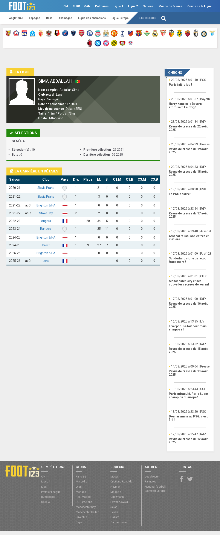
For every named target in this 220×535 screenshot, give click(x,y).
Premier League (50, 491)
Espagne (34, 18)
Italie (49, 18)
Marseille (81, 481)
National (148, 6)
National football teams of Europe (155, 488)
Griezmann (117, 496)
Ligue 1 (118, 6)
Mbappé (115, 491)
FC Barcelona (84, 502)
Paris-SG (81, 476)
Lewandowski (119, 502)
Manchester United (87, 512)
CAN (87, 6)
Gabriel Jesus (118, 522)
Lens (46, 260)
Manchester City (86, 507)
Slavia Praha (45, 187)
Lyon (79, 486)
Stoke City (46, 213)
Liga (44, 486)
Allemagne (65, 18)
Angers (46, 221)
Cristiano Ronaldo (121, 481)
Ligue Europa (120, 18)
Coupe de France (170, 6)
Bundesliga (48, 496)
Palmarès (101, 6)
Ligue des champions (92, 18)
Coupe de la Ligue (199, 6)
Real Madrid (83, 496)
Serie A (45, 502)
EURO (76, 6)
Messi (114, 476)
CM (65, 6)
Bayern (80, 522)
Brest (46, 245)
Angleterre (16, 18)
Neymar (115, 486)
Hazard (114, 517)
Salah (113, 507)
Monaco (81, 491)
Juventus (81, 517)
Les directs (147, 18)
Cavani (114, 512)
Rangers (46, 228)
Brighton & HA (46, 205)
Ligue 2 (133, 6)
